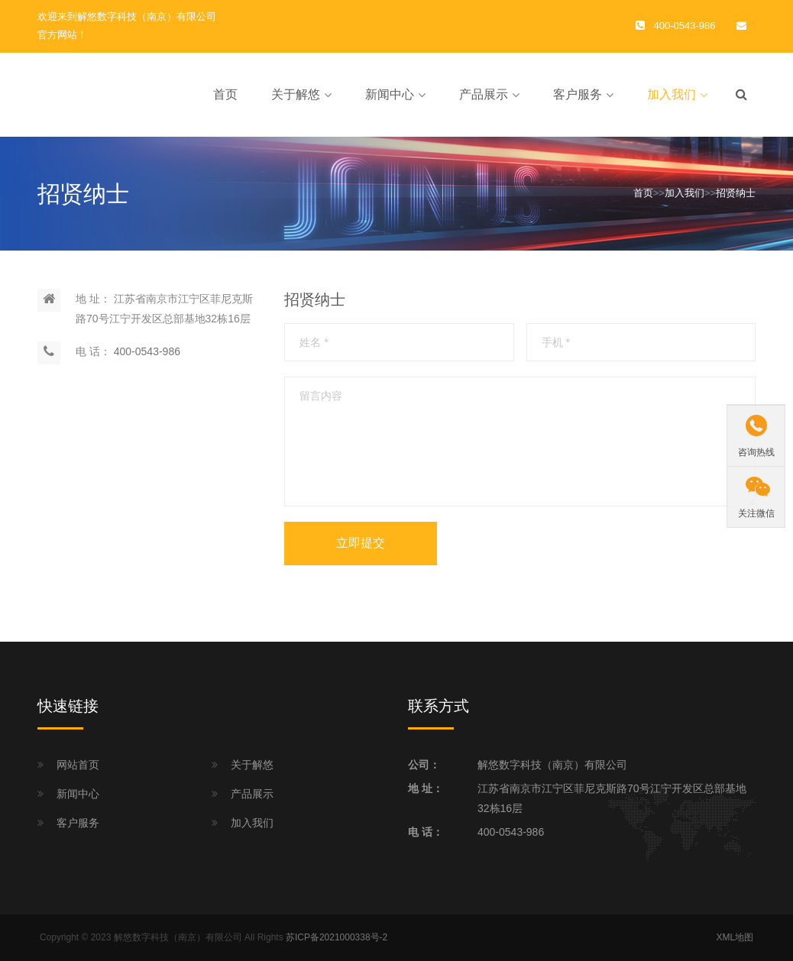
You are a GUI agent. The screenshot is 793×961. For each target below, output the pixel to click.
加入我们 (671, 94)
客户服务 (577, 94)
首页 (225, 94)
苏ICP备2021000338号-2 (336, 937)
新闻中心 (389, 94)
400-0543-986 (147, 351)
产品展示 (483, 94)
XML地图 (734, 937)
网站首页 (78, 765)
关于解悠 (295, 94)
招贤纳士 (736, 193)
